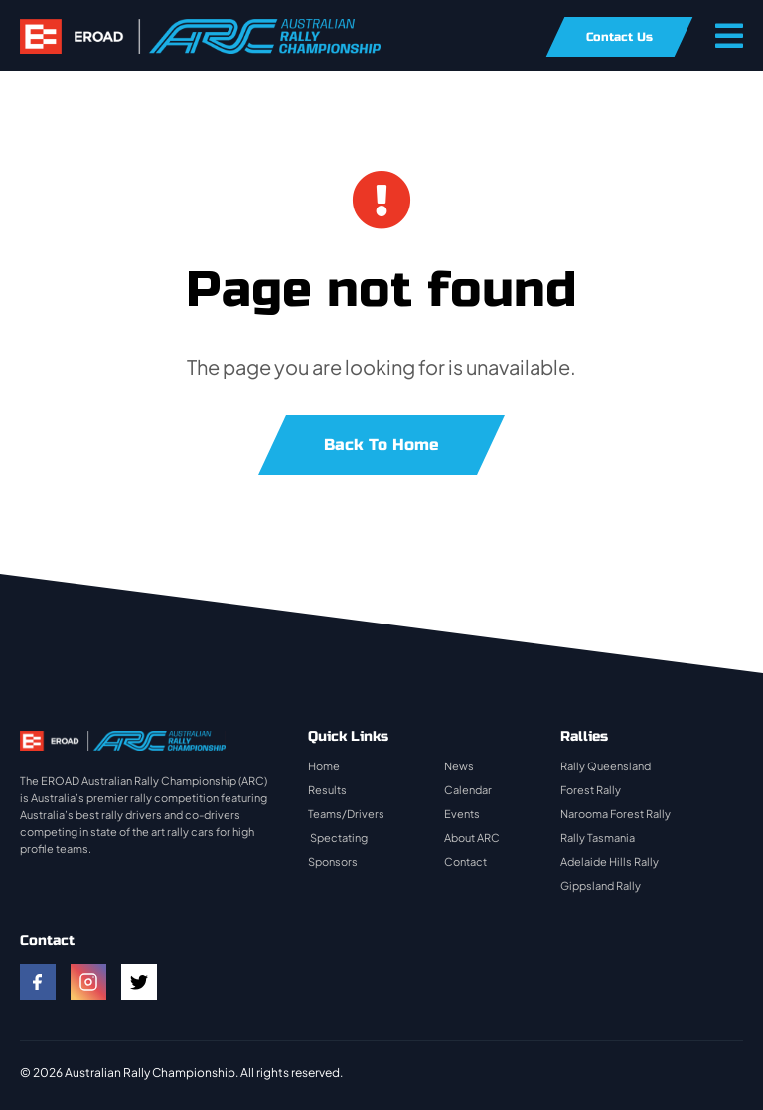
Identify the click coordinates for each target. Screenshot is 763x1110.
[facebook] (38, 982)
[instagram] (88, 982)
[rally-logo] (200, 28)
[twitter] (139, 982)
